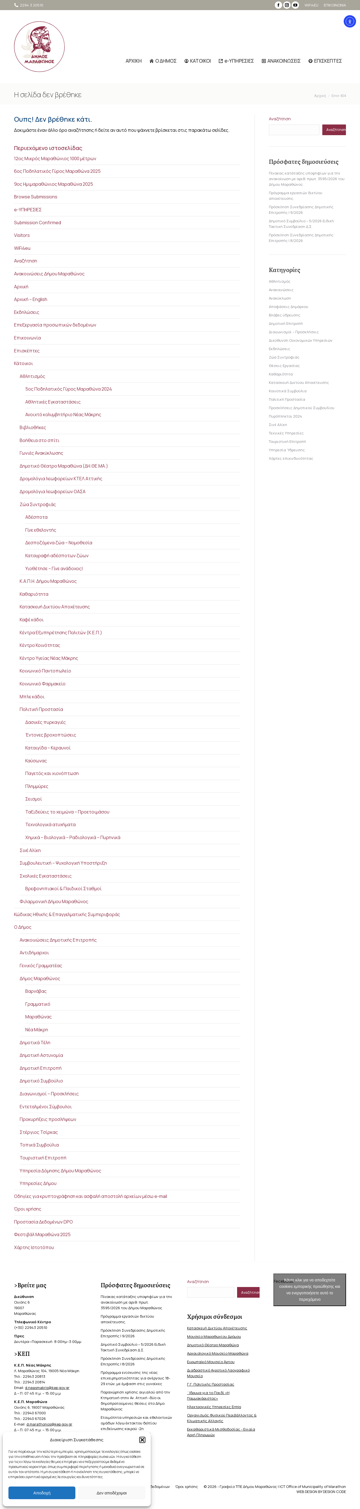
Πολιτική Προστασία (41, 709)
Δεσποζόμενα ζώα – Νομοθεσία (58, 543)
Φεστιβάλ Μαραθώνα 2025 (42, 1234)
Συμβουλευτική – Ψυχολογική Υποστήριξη (63, 863)
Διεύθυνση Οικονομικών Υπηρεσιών (300, 340)
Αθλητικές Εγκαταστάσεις (53, 402)
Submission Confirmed (37, 222)
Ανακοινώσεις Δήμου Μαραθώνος (49, 274)
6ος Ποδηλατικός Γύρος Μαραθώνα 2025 (57, 171)
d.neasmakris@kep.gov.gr (47, 1387)
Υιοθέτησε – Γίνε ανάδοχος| (54, 568)
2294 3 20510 (28, 5)
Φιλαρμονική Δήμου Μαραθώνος (54, 901)
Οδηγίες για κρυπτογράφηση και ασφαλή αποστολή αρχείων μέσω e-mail (90, 1196)
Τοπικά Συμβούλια (39, 1145)
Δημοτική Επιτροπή (41, 1068)
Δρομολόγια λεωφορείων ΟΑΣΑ (53, 491)
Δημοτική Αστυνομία (41, 1055)
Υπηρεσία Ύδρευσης (287, 449)
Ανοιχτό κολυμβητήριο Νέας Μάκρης (63, 414)
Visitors (22, 235)
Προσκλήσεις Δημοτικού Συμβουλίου (301, 407)
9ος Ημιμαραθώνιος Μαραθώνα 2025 (53, 184)
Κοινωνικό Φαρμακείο (43, 684)
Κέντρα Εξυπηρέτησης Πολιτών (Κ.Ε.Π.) (61, 632)
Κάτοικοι (23, 363)
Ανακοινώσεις (281, 289)
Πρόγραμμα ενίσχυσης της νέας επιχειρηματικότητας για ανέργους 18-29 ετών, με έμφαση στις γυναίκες (135, 1378)
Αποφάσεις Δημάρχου (288, 306)
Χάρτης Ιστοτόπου (34, 1247)
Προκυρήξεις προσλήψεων (48, 1119)
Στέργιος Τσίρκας (39, 1132)
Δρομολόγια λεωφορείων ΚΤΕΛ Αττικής (61, 478)
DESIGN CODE (334, 1491)
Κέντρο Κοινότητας (40, 645)
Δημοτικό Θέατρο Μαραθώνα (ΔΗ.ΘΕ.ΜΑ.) (64, 466)
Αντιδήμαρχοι (34, 953)
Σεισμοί (33, 799)
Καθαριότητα (34, 594)
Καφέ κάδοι (32, 620)
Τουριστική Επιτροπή (43, 1158)
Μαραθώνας (38, 1017)
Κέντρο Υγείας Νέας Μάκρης (49, 658)
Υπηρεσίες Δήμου (38, 1183)
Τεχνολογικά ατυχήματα (50, 824)
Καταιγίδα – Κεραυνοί (48, 748)
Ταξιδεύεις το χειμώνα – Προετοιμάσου (67, 812)
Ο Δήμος (23, 927)
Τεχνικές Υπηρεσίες (286, 433)
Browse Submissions (35, 197)
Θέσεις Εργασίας (284, 365)
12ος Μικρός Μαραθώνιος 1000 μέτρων (55, 158)
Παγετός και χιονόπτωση (52, 773)
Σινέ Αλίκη (30, 850)
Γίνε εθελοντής (40, 530)
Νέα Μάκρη (36, 1030)
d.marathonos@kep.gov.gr (49, 1424)
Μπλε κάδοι (32, 697)
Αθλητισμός (32, 376)
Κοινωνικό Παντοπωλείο (45, 671)
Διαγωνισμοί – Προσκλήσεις (49, 1094)
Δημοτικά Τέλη (35, 1042)
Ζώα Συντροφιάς (38, 504)
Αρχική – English (30, 299)
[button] (142, 1440)
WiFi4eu (22, 248)
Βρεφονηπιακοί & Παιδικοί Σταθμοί (63, 888)
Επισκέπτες (27, 351)
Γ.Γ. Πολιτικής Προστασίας (210, 1384)
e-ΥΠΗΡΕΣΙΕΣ (28, 210)
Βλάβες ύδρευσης (284, 315)
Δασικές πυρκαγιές (45, 722)
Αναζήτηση (25, 261)
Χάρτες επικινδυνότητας (291, 458)
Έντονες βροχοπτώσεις (50, 735)
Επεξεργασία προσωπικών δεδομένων (55, 325)
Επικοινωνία (27, 338)
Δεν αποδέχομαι (111, 1492)
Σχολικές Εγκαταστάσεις (46, 876)
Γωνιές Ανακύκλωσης (41, 453)
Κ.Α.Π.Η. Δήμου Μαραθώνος (48, 581)
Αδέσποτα (36, 517)
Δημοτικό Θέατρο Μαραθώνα (213, 1344)
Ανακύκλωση (280, 298)
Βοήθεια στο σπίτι (39, 440)
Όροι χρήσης (27, 1209)
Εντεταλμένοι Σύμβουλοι (46, 1107)
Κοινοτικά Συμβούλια (288, 390)
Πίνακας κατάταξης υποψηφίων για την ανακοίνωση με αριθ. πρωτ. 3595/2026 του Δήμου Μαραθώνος (307, 179)
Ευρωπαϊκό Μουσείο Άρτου (211, 1361)
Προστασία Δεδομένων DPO (43, 1222)
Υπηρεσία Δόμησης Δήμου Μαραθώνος (60, 1171)
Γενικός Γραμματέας (41, 965)
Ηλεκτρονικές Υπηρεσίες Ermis (214, 1406)
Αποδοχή (42, 1492)
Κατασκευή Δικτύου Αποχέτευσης (55, 607)
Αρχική (21, 287)
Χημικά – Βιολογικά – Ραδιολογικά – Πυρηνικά (72, 837)
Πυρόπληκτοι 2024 (285, 416)
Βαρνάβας (36, 991)
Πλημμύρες (36, 786)
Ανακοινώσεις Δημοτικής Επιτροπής (58, 940)
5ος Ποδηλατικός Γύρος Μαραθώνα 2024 (68, 389)
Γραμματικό (37, 1004)
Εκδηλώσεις (26, 312)
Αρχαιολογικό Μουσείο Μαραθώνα (217, 1353)
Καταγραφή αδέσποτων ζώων (57, 555)
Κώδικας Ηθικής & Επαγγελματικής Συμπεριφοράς (67, 914)
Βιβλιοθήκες (33, 427)
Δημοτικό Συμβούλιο (41, 1081)
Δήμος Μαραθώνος (40, 978)
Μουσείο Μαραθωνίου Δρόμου (214, 1336)
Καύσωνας (36, 761)
